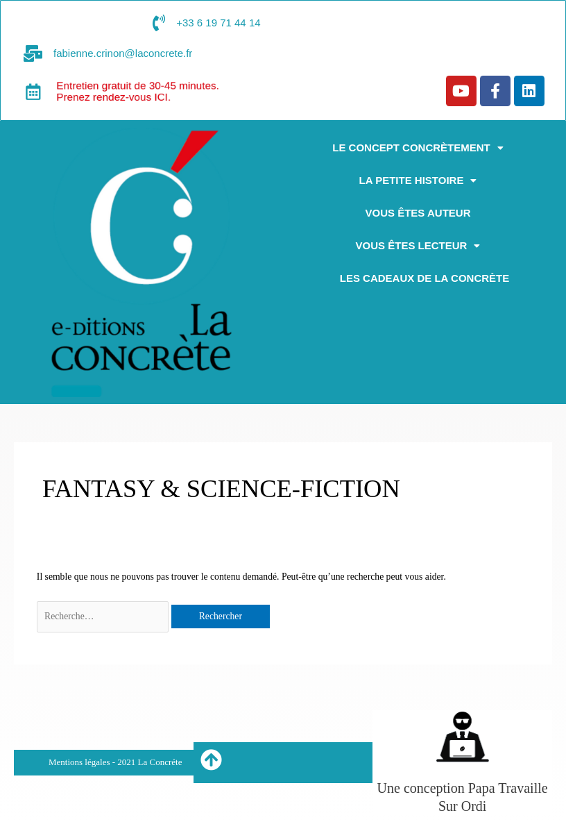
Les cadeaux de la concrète (424, 278)
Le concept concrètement (418, 147)
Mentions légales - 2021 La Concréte (115, 762)
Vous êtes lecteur (418, 245)
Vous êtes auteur (418, 213)
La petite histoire (418, 180)
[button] (417, 147)
